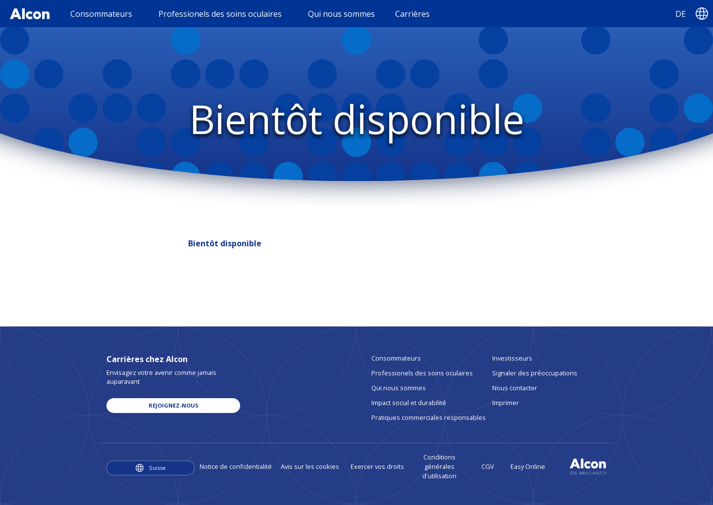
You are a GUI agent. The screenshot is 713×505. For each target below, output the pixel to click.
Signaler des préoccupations (534, 372)
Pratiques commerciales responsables (428, 417)
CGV (487, 466)
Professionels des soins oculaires (422, 372)
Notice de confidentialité (236, 466)
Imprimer (505, 402)
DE (680, 13)
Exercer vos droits (377, 466)
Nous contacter (514, 387)
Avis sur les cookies (310, 466)
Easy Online (527, 466)
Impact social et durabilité (408, 402)
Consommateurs (396, 358)
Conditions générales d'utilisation (439, 466)
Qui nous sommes (398, 387)
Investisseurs (512, 358)
